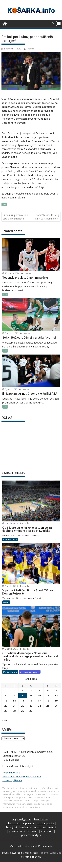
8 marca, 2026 (10, 333)
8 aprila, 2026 (10, 523)
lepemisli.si (47, 831)
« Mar (4, 720)
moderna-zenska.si (45, 827)
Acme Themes (33, 856)
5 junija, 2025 (9, 389)
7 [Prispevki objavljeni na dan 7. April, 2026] (14, 695)
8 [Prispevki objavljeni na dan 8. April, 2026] (22, 695)
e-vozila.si (32, 831)
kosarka (29, 48)
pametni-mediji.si (31, 835)
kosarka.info (41, 819)
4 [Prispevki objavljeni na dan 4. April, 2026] (48, 690)
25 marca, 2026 (10, 273)
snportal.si (28, 823)
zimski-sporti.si (45, 823)
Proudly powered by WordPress (19, 852)
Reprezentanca (10, 539)
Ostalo (6, 602)
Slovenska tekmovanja (30, 672)
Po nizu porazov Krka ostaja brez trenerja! (15, 216)
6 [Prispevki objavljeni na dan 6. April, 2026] (5, 695)
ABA (4, 204)
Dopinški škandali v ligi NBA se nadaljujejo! (47, 216)
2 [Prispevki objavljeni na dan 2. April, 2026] (31, 690)
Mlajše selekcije (10, 672)
